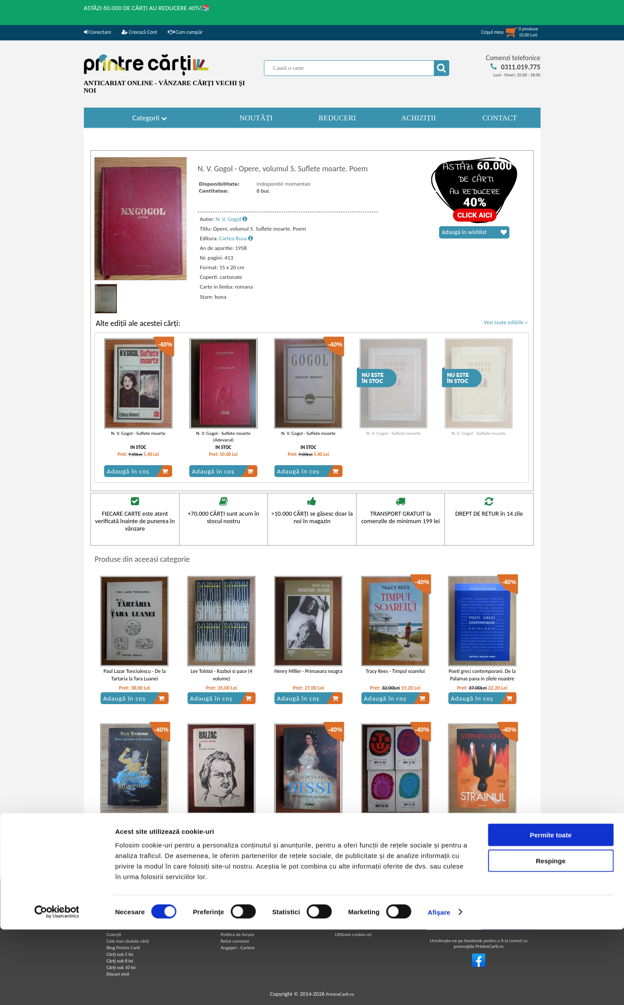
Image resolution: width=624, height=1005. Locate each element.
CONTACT (500, 118)
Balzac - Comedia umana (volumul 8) (221, 822)
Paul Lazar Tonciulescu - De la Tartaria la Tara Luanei (135, 675)
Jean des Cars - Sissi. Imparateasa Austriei (308, 822)
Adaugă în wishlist (474, 232)
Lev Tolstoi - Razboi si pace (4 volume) (221, 675)
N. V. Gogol (231, 219)
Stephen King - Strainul (482, 819)
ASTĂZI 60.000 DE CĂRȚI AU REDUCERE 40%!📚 (147, 8)
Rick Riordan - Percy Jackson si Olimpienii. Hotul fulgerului (134, 822)
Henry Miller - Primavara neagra (308, 671)
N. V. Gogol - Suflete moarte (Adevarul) (223, 436)
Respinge (551, 936)
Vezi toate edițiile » (505, 322)
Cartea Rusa (236, 238)
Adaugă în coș (137, 471)
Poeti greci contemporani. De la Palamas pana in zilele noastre (482, 675)
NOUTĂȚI (256, 118)
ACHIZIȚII (418, 118)
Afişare (439, 987)
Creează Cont (139, 32)
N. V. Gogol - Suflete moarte (138, 433)
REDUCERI (337, 118)
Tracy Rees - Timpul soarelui (395, 671)
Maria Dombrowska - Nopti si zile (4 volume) (395, 822)
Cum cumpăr (185, 32)
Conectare (97, 32)
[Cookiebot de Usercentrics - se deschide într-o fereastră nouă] (56, 987)
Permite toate (550, 910)
